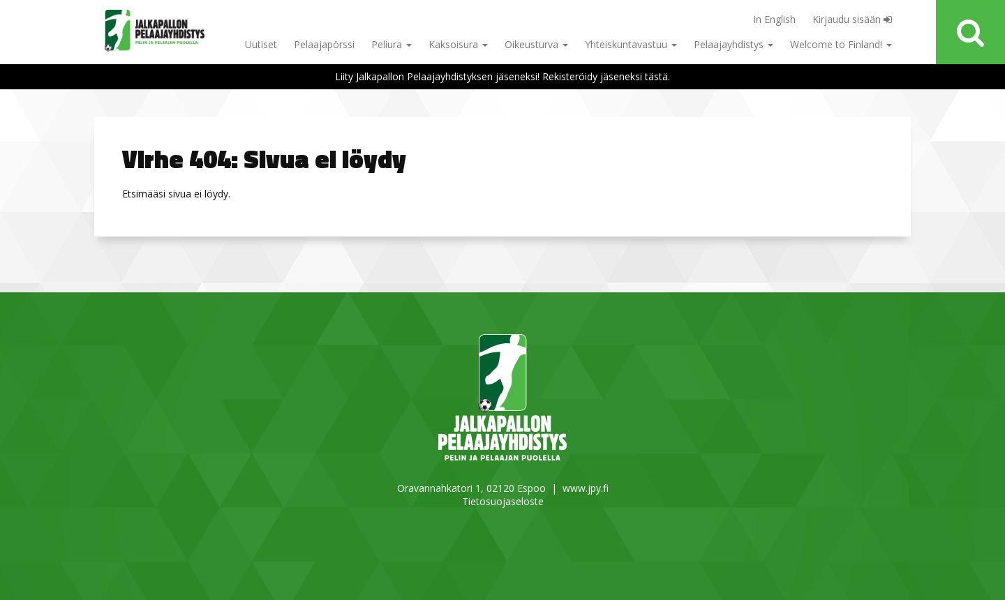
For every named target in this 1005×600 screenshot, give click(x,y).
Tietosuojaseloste (503, 501)
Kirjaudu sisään (852, 19)
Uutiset (261, 44)
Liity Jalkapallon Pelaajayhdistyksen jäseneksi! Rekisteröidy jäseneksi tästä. (502, 76)
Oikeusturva (536, 44)
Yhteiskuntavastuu (631, 44)
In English (774, 19)
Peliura (391, 44)
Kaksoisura (458, 44)
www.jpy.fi (586, 488)
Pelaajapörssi (324, 44)
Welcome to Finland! (841, 44)
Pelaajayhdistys (733, 44)
